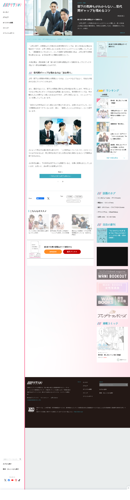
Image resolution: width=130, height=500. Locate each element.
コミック (6, 28)
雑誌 (100, 202)
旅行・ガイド (103, 207)
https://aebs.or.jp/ (78, 411)
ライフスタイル (117, 207)
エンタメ (6, 12)
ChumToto (113, 212)
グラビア (6, 17)
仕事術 (70, 196)
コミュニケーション (74, 201)
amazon (53, 252)
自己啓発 (79, 196)
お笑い (101, 217)
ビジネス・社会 (37, 39)
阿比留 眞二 (121, 16)
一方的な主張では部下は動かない (60, 176)
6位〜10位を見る (112, 158)
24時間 (104, 95)
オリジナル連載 (8, 22)
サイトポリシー (45, 397)
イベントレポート (8, 33)
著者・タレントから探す (11, 469)
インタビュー (104, 198)
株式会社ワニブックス (32, 397)
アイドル (116, 198)
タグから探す (7, 464)
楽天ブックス (72, 252)
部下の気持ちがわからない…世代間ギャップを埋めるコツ (57, 39)
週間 (120, 95)
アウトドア (102, 212)
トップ (28, 39)
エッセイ (111, 217)
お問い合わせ (54, 397)
